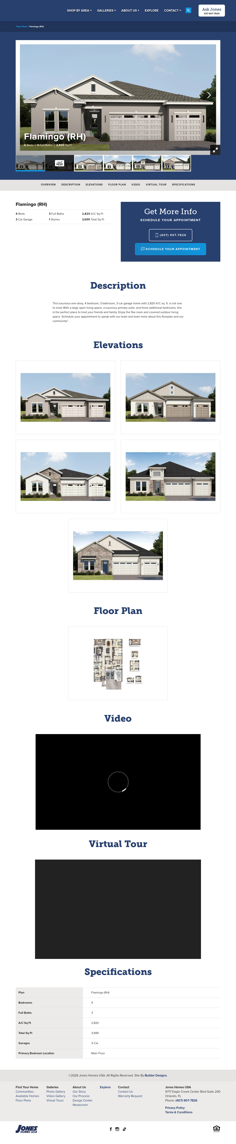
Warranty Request (130, 1096)
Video (135, 185)
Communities (25, 1091)
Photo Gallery (55, 1091)
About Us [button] (129, 10)
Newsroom (80, 1105)
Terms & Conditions (178, 1112)
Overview (48, 185)
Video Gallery (55, 1096)
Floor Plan (117, 185)
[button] (79, 10)
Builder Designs (156, 1075)
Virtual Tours (55, 1100)
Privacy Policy (175, 1108)
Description (70, 185)
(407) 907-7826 (186, 1100)
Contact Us (125, 1091)
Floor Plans (21, 26)
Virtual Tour (156, 185)
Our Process (81, 1096)
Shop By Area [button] (78, 10)
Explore (152, 10)
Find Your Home (27, 1087)
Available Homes (27, 1096)
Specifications (183, 185)
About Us (79, 1087)
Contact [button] (171, 10)
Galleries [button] (105, 10)
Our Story (79, 1091)
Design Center (83, 1100)
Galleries (52, 1087)
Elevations (94, 185)
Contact (123, 1087)
